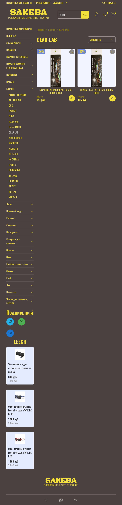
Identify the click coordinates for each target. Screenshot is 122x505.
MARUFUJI (13, 143)
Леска (9, 204)
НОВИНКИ (11, 36)
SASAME (13, 175)
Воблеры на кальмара (17, 57)
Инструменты (12, 232)
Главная (40, 30)
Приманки (11, 50)
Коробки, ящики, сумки (17, 264)
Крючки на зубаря (17, 95)
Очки (8, 257)
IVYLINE (12, 111)
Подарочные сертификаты (19, 2)
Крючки (51, 30)
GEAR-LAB (13, 132)
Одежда (10, 250)
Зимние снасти (13, 43)
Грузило (10, 82)
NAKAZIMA (14, 159)
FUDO (11, 116)
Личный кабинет (43, 2)
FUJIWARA (13, 122)
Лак (8, 285)
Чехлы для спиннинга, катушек (17, 301)
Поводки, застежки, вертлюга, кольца (15, 65)
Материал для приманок (13, 241)
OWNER (12, 165)
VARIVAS (13, 197)
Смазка (9, 271)
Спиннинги (11, 225)
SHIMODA (13, 181)
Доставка (58, 2)
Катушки (10, 218)
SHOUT (12, 186)
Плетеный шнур (13, 211)
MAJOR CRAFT (15, 138)
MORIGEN (13, 148)
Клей (8, 278)
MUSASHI (13, 154)
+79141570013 (109, 2)
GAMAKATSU (15, 127)
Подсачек (11, 292)
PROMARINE (14, 170)
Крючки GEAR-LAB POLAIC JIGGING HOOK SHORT (55, 91)
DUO (11, 105)
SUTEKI (12, 192)
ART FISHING (15, 100)
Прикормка (11, 74)
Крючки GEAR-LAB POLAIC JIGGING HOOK (96, 91)
